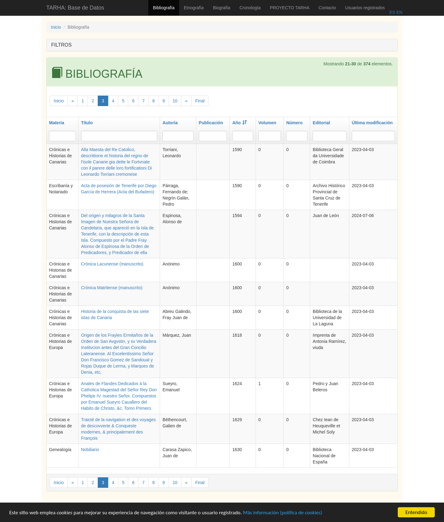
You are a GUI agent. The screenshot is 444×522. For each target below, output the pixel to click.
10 (175, 100)
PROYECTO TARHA (289, 7)
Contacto (327, 7)
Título (87, 122)
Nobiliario (90, 449)
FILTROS (61, 44)
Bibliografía (164, 7)
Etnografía (194, 7)
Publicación (211, 122)
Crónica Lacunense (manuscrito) (112, 263)
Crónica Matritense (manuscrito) (111, 287)
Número (294, 122)
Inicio (56, 27)
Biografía (221, 7)
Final (199, 100)
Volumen (267, 122)
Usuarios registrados (365, 7)
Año (239, 122)
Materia (56, 122)
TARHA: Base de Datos (75, 8)
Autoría (170, 122)
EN (398, 12)
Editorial (321, 122)
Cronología (250, 7)
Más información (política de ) (282, 513)
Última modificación (372, 122)
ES (392, 12)
